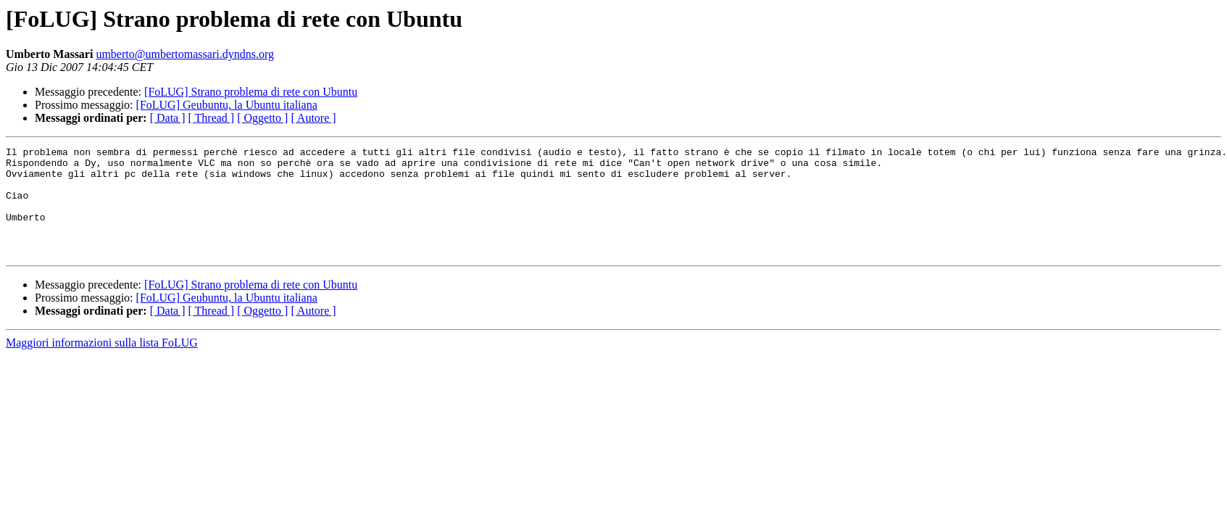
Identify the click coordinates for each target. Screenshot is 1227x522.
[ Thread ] (211, 118)
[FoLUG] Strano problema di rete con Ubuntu (250, 92)
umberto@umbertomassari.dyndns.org (185, 54)
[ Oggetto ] (262, 118)
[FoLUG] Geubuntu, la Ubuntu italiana (226, 105)
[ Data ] (168, 118)
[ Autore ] (313, 118)
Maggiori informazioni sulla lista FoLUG (102, 364)
